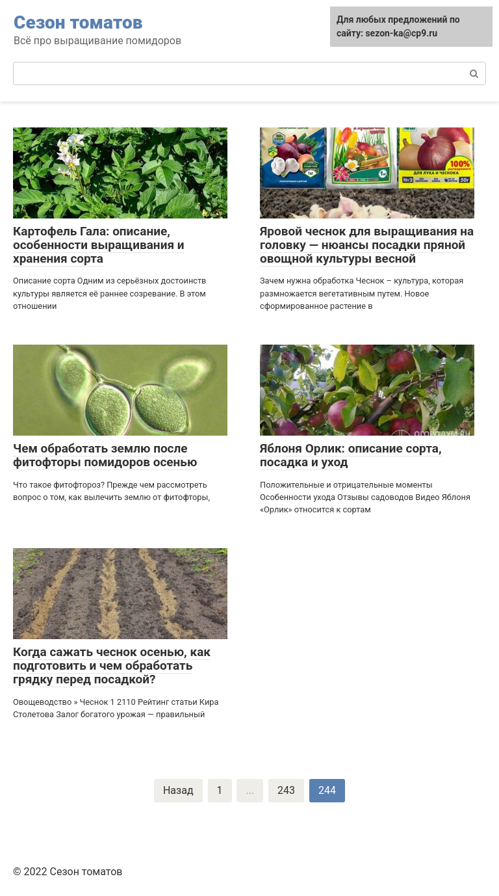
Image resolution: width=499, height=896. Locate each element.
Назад (178, 790)
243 (286, 790)
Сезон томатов (78, 22)
